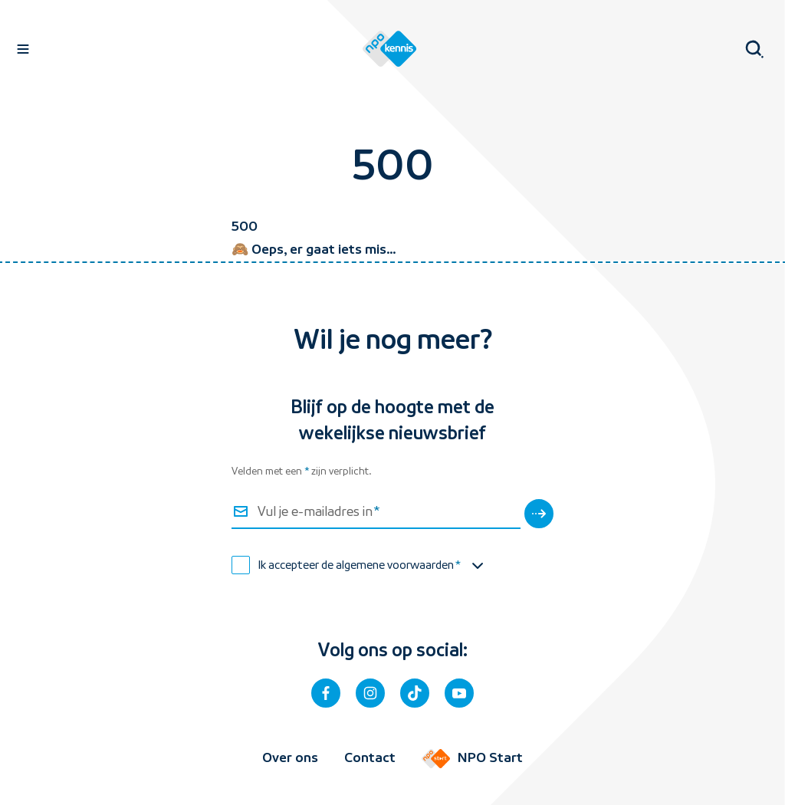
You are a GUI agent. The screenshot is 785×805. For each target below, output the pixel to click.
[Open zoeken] (751, 49)
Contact (370, 757)
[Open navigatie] (23, 49)
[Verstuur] (538, 513)
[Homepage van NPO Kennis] (390, 49)
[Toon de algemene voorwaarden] (477, 566)
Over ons (290, 757)
